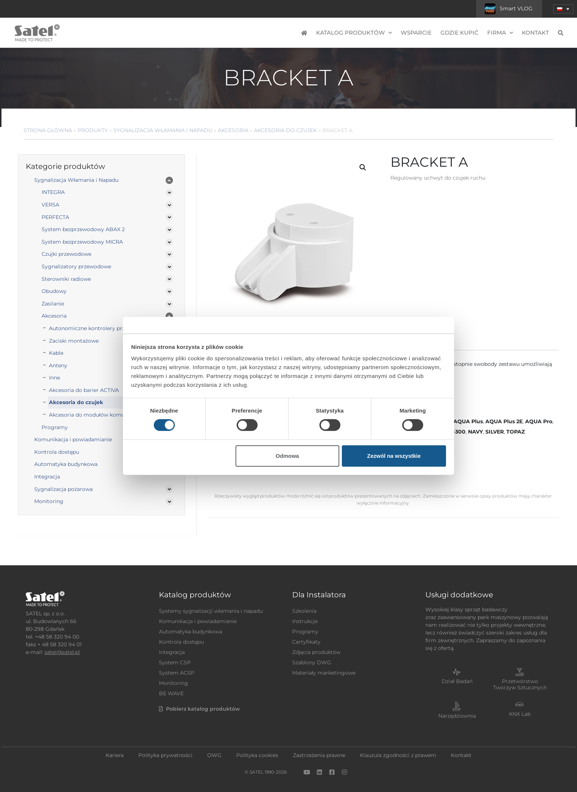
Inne (54, 377)
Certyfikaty (306, 642)
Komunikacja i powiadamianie (73, 439)
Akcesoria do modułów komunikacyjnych (102, 414)
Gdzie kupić (459, 32)
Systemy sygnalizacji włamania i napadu (211, 611)
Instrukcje (305, 621)
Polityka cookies (257, 755)
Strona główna (48, 130)
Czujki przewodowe (66, 254)
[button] (362, 167)
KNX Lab (520, 714)
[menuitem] (563, 9)
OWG (214, 755)
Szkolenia (304, 611)
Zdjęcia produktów (316, 652)
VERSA (50, 204)
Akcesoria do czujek (285, 130)
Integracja (47, 476)
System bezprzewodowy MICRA (82, 241)
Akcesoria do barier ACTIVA (84, 390)
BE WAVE (171, 693)
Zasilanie (53, 303)
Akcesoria (233, 130)
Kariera (115, 755)
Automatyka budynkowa (66, 464)
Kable (56, 353)
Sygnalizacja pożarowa (63, 489)
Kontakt (535, 32)
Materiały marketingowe (323, 672)
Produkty (93, 130)
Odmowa (287, 456)
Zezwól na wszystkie (394, 456)
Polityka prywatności (165, 755)
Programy (55, 427)
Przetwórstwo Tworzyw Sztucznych (520, 684)
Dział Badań (457, 681)
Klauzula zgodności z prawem (398, 755)
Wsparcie (416, 32)
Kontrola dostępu (56, 452)
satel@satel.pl (62, 652)
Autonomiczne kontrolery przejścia (94, 328)
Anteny (58, 365)
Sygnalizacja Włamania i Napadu (162, 130)
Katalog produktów (354, 33)
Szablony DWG (311, 662)
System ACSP (176, 672)
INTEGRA (53, 192)
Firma (500, 33)
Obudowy (54, 291)
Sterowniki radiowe (66, 279)
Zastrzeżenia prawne (319, 755)
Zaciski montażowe (74, 340)
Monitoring (48, 501)
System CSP (175, 662)
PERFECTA (55, 217)
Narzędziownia (457, 716)
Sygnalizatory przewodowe (76, 266)
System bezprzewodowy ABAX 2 (83, 229)
